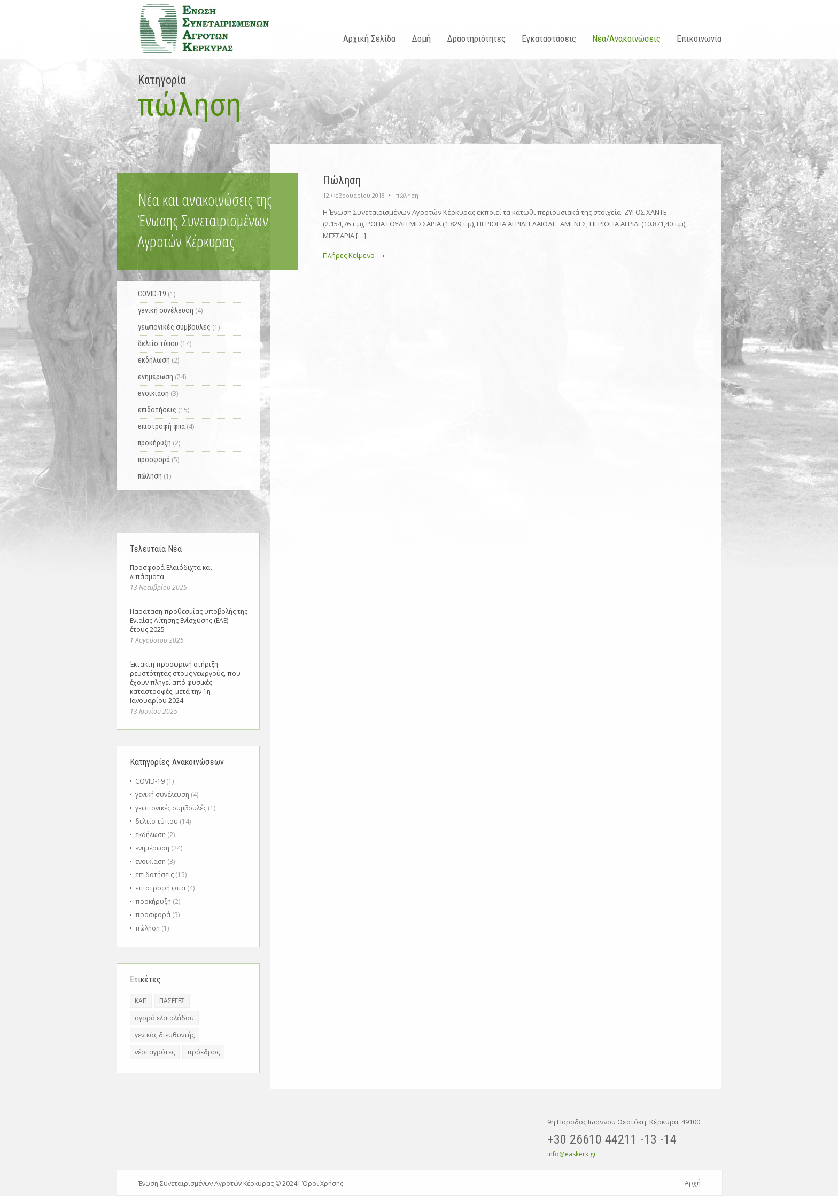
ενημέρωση (152, 848)
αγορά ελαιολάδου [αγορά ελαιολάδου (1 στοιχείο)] (164, 1017)
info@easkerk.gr (571, 1154)
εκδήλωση (150, 834)
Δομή (421, 38)
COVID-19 (150, 781)
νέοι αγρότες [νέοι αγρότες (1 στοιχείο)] (155, 1052)
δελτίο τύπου (156, 821)
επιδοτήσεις (154, 874)
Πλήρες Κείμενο (353, 255)
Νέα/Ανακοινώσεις (626, 38)
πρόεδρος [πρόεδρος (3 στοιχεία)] (203, 1052)
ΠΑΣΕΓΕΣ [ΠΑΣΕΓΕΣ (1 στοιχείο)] (172, 1000)
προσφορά (152, 914)
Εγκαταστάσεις (549, 38)
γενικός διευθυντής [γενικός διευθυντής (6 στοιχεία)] (165, 1034)
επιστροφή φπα (160, 888)
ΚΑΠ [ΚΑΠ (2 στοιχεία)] (141, 1000)
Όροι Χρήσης (322, 1183)
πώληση (407, 195)
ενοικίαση (150, 861)
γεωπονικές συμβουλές (170, 807)
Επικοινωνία (699, 38)
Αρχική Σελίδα (369, 38)
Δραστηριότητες (476, 38)
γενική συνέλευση (162, 794)
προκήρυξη (153, 901)
